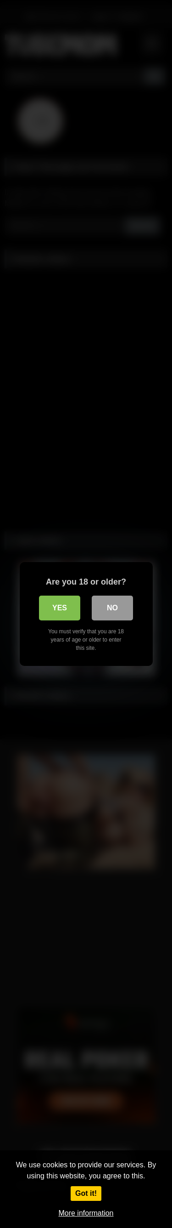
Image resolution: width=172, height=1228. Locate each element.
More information (85, 1213)
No (112, 608)
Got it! (86, 1193)
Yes (59, 608)
